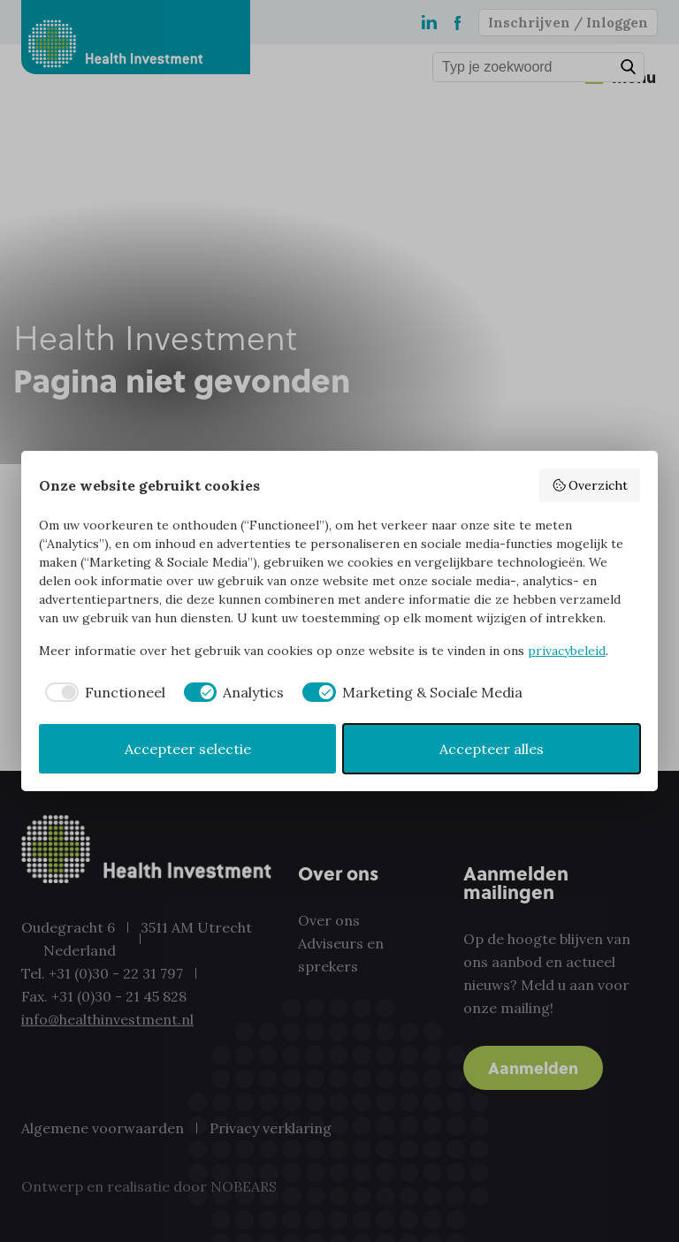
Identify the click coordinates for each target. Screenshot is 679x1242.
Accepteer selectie (188, 749)
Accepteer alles (491, 749)
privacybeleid (567, 651)
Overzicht (590, 485)
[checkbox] (102, 692)
